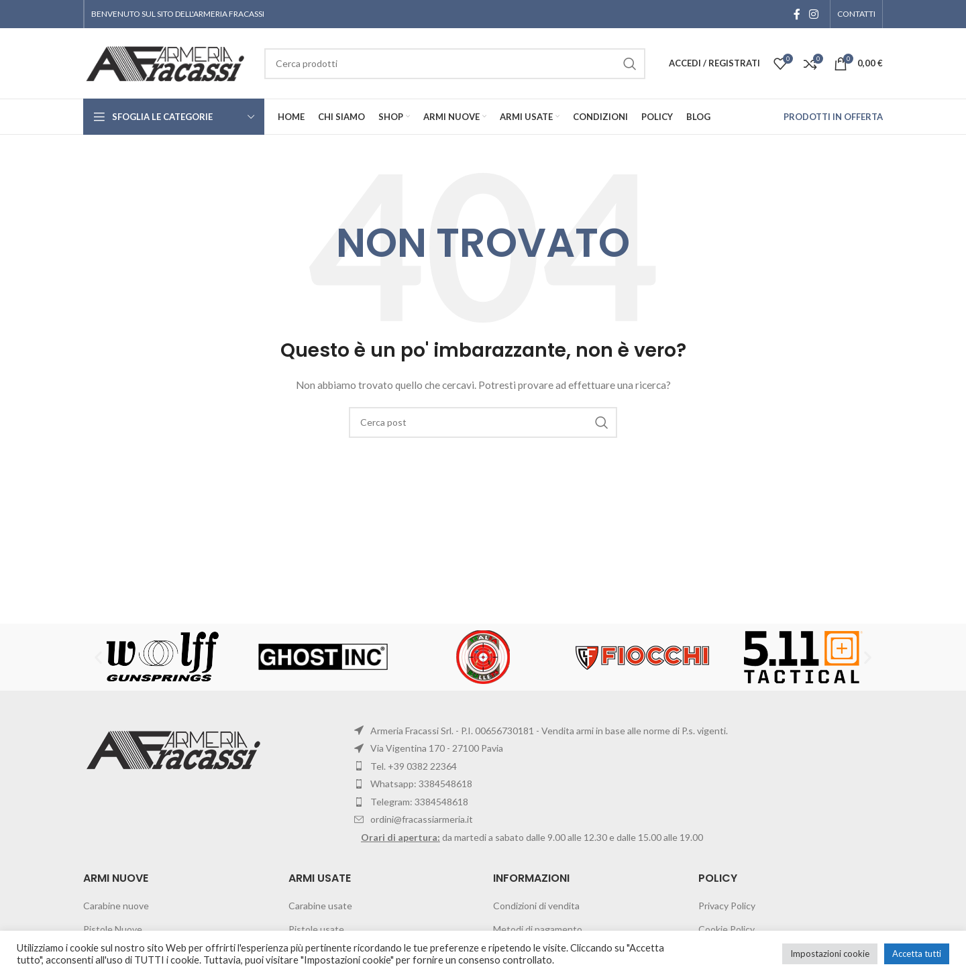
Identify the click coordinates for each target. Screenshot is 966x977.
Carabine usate (320, 905)
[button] (98, 656)
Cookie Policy (726, 929)
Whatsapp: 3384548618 (421, 783)
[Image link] (175, 748)
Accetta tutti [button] (916, 953)
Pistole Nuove (112, 929)
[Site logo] (167, 62)
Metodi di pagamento (537, 929)
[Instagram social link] (814, 14)
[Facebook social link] (797, 14)
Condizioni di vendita (536, 905)
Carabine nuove (116, 905)
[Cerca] (483, 422)
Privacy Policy (726, 905)
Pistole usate (316, 929)
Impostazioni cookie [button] (829, 953)
